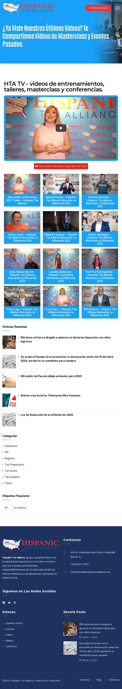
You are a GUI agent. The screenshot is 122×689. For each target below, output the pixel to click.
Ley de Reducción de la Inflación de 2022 (47, 414)
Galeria (9, 640)
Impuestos (11, 446)
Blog (99, 679)
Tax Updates (12, 477)
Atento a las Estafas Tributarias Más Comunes (50, 395)
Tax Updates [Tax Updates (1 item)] (19, 507)
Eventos (10, 629)
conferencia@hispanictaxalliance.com (90, 571)
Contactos (11, 646)
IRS (6, 452)
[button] (22, 191)
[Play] (61, 128)
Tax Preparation (14, 464)
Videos (9, 634)
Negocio (10, 458)
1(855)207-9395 (80, 564)
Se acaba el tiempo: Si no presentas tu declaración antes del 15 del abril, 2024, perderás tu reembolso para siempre (67, 358)
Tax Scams (11, 470)
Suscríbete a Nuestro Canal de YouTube (61, 166)
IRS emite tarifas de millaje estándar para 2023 (51, 376)
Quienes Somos (14, 623)
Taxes (8, 483)
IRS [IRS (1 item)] (6, 507)
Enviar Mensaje (98, 7)
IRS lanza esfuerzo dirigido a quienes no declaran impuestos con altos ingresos (66, 339)
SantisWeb (54, 680)
